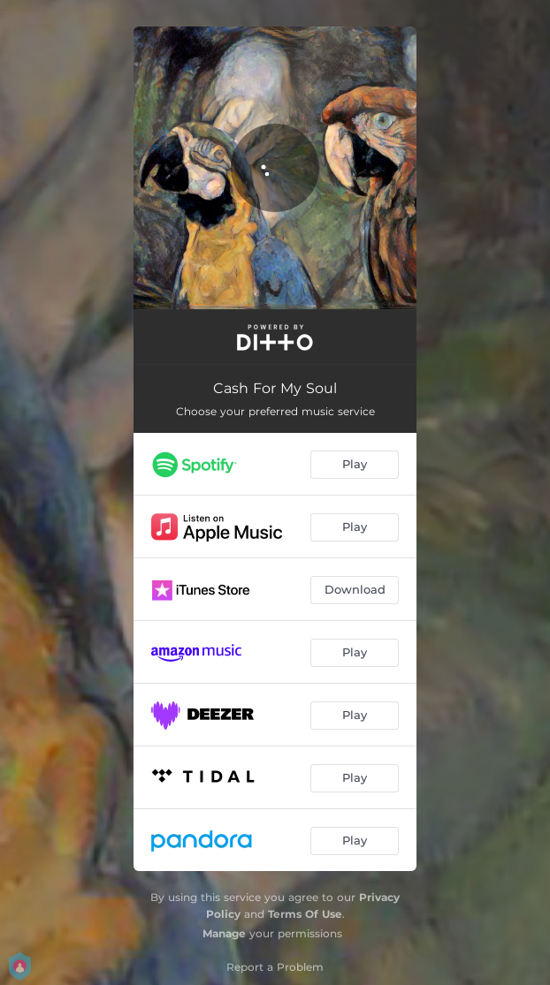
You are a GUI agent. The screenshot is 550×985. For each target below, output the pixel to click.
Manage (224, 933)
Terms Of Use (305, 914)
